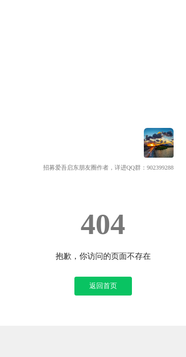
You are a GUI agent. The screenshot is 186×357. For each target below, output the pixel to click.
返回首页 (103, 286)
